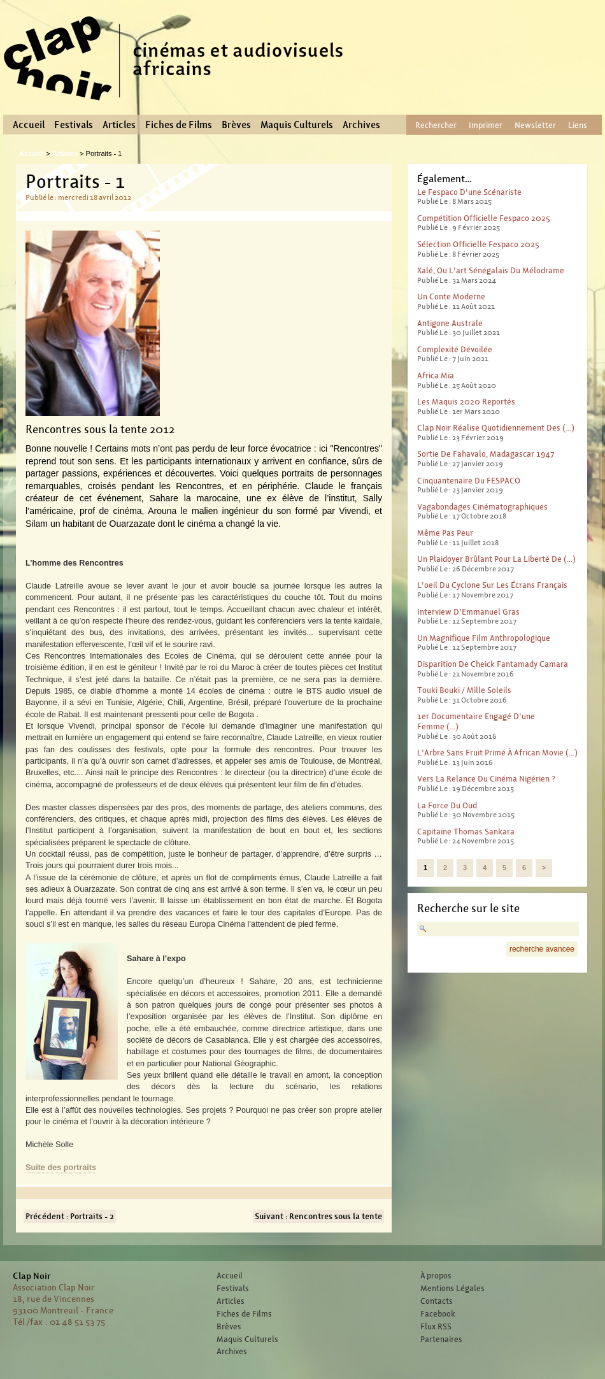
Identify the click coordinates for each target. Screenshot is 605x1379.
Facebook (437, 1314)
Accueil (29, 125)
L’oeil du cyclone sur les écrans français (492, 585)
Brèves (236, 125)
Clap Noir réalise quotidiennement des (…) (495, 427)
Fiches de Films (178, 125)
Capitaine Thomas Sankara (466, 831)
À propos (436, 1276)
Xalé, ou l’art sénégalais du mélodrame (490, 270)
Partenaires (441, 1339)
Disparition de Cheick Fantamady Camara (492, 664)
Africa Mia (435, 375)
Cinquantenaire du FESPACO (468, 480)
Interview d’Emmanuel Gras (468, 612)
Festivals (73, 125)
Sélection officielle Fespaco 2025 (478, 244)
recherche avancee (541, 949)
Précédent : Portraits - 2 (69, 1216)
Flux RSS (436, 1327)
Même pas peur (445, 533)
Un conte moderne (451, 296)
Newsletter (535, 125)
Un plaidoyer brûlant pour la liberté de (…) (496, 559)
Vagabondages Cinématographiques (482, 506)
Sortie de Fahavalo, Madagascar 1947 (486, 454)
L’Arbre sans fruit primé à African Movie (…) (497, 752)
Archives (361, 125)
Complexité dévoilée (454, 349)
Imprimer (485, 125)
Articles (119, 125)
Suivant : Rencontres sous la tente (318, 1216)
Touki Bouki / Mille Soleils (464, 690)
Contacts (436, 1301)
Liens (577, 125)
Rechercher (436, 125)
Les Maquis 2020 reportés (466, 401)
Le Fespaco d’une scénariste (469, 192)
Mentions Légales (452, 1288)
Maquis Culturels (296, 125)
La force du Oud (447, 805)
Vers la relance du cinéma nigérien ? (486, 778)
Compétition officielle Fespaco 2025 (483, 218)
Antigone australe (450, 323)
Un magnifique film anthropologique (483, 638)
